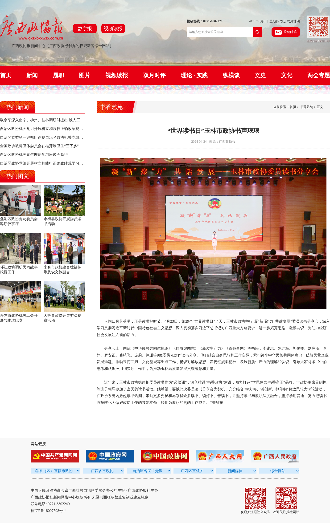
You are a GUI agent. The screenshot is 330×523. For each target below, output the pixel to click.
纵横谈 (231, 75)
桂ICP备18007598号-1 (48, 511)
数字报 (85, 28)
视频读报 (113, 28)
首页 (5, 75)
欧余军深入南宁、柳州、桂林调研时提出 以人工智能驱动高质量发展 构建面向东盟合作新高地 (78, 120)
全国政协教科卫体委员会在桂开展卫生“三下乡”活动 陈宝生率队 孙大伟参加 (63, 146)
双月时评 (154, 75)
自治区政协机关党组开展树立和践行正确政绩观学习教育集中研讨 (54, 129)
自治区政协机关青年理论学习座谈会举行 (34, 155)
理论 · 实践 (194, 75)
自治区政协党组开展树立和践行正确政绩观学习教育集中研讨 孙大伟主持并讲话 (66, 163)
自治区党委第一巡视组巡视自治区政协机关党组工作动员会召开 (53, 137)
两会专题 (318, 75)
